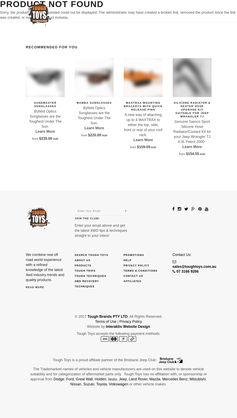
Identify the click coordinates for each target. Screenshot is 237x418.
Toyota (101, 384)
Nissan (75, 384)
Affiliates (132, 281)
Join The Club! (87, 218)
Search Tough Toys (91, 255)
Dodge (59, 379)
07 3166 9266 (186, 271)
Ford (70, 379)
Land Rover (138, 379)
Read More (35, 287)
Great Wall (84, 379)
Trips (110, 16)
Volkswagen (118, 384)
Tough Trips (85, 270)
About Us (83, 260)
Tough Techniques (90, 276)
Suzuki (88, 384)
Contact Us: (182, 255)
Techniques (131, 16)
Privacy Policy (136, 265)
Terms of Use (105, 322)
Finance (92, 16)
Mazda (154, 379)
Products (70, 16)
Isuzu (112, 379)
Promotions (134, 255)
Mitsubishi (197, 379)
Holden (100, 379)
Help (128, 260)
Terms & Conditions (141, 270)
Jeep (123, 379)
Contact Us (176, 16)
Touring (154, 16)
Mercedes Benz (174, 379)
